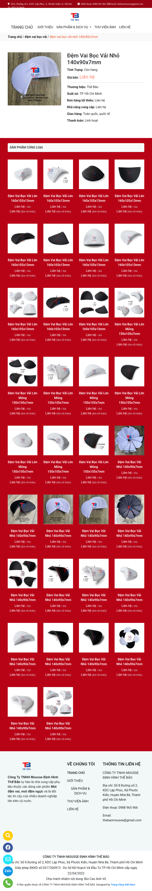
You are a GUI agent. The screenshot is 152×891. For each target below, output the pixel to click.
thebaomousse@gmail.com (122, 820)
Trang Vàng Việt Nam (123, 884)
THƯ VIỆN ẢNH (105, 27)
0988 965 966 (128, 807)
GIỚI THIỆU (45, 27)
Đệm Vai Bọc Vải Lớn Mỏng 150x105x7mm (129, 329)
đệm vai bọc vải (36, 37)
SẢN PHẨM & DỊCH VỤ (72, 27)
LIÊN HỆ (124, 27)
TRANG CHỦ (22, 27)
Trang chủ (15, 37)
